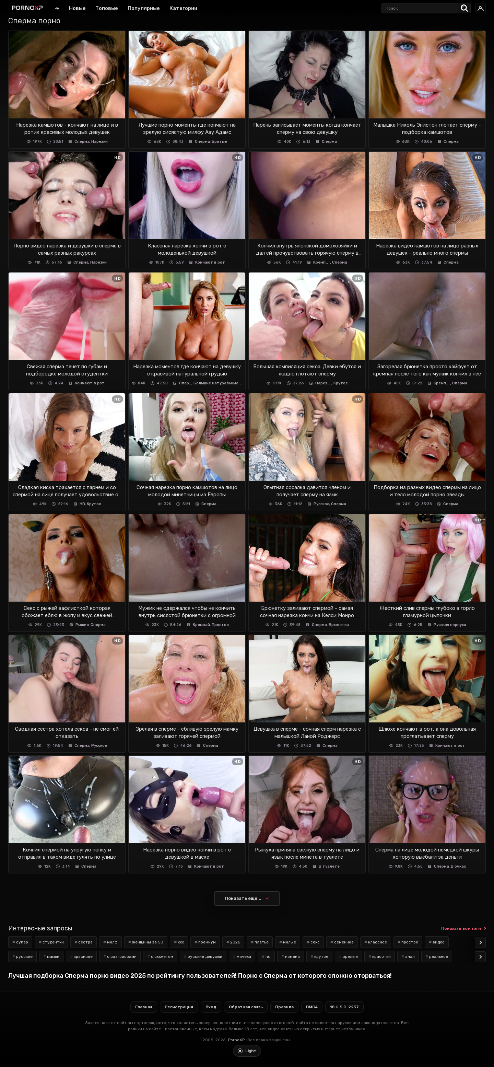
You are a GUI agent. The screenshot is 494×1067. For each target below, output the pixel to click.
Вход (210, 1007)
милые (289, 942)
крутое (321, 956)
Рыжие (82, 625)
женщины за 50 (147, 942)
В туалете (329, 866)
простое (409, 942)
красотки (381, 956)
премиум (207, 942)
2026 (235, 942)
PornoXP (236, 1039)
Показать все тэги (461, 928)
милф (112, 942)
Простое (220, 625)
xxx (181, 942)
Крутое (340, 383)
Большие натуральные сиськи (218, 383)
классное (377, 942)
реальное (438, 956)
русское (24, 956)
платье (262, 942)
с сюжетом (162, 956)
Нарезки (99, 141)
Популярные (144, 8)
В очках (458, 866)
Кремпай (321, 262)
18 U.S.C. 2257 (344, 1007)
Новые (77, 8)
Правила (284, 1007)
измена (292, 956)
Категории (183, 8)
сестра (85, 942)
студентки (53, 942)
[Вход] (480, 8)
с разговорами (122, 956)
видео (439, 942)
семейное (344, 942)
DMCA (312, 1007)
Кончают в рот (210, 262)
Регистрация (179, 1007)
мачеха (244, 956)
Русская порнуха (450, 625)
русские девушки (205, 956)
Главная (57, 8)
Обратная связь (246, 1007)
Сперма (82, 141)
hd (268, 956)
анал (410, 956)
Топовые (106, 8)
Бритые (219, 141)
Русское (321, 504)
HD (82, 504)
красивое (83, 956)
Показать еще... (243, 898)
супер (22, 942)
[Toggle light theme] (247, 1051)
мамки (53, 956)
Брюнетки (339, 625)
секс (315, 942)
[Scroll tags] (480, 942)
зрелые (350, 956)
